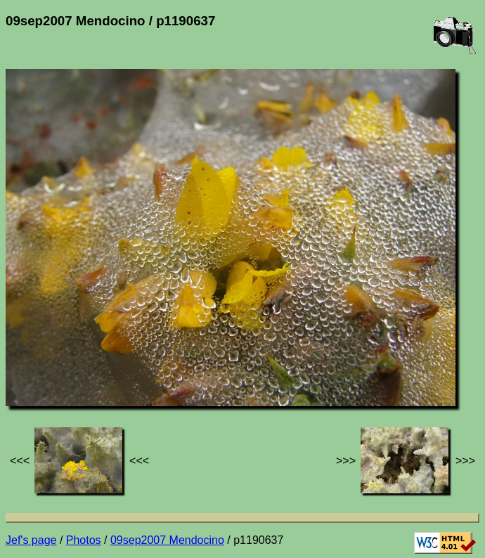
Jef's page (31, 540)
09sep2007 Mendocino (167, 540)
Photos (83, 540)
